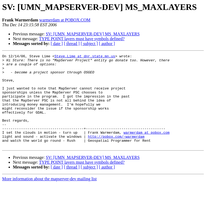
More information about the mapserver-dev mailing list (49, 197)
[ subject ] (89, 43)
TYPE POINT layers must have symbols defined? (81, 38)
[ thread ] (72, 43)
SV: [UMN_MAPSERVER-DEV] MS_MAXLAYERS (93, 34)
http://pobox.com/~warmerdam (116, 153)
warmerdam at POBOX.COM (64, 20)
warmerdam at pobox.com (146, 148)
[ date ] (57, 43)
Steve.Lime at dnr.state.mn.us (84, 56)
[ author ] (107, 43)
